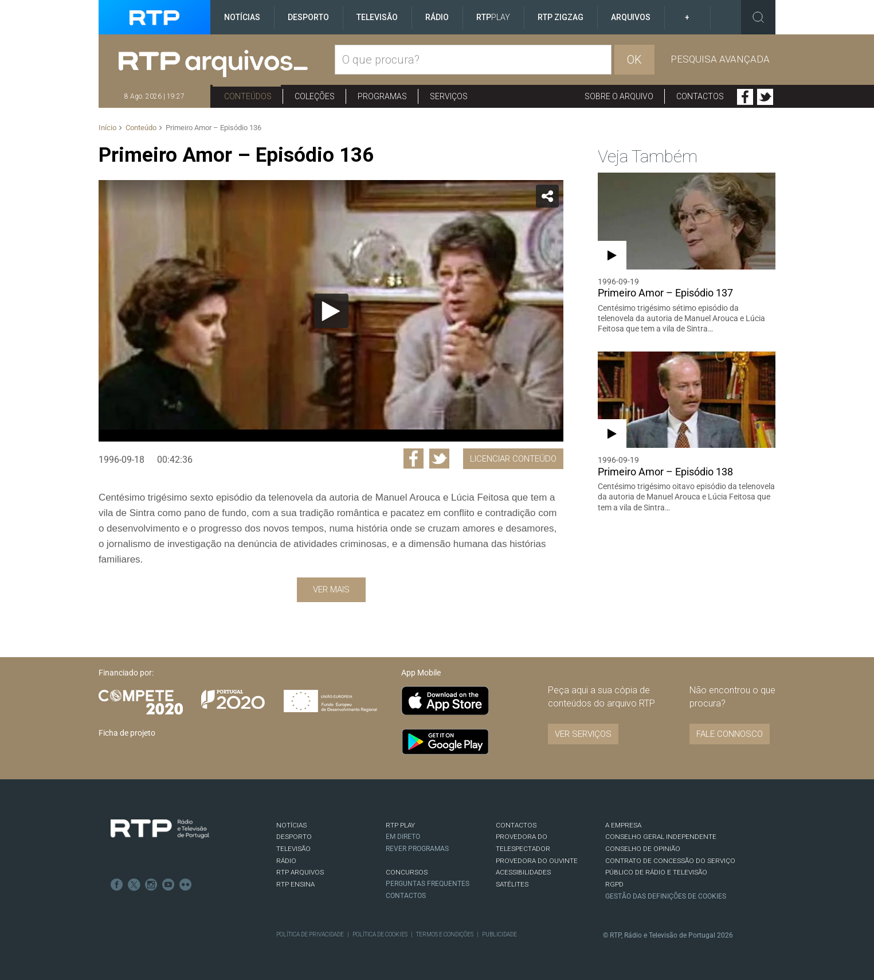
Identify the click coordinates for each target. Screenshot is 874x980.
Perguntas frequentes (427, 884)
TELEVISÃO (293, 849)
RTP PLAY (400, 825)
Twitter (765, 97)
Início (107, 127)
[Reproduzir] (331, 311)
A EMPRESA (623, 825)
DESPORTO (294, 837)
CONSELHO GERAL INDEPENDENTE (660, 837)
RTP (493, 17)
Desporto (308, 17)
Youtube (168, 885)
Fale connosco (729, 734)
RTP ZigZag (560, 17)
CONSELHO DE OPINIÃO (642, 849)
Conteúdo (141, 127)
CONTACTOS (516, 825)
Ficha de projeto (127, 732)
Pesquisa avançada (720, 59)
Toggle (758, 17)
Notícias (242, 17)
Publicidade (499, 934)
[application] (331, 311)
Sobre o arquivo (619, 96)
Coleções (315, 96)
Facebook (745, 97)
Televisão (377, 17)
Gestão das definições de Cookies (665, 896)
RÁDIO (286, 861)
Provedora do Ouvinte (537, 861)
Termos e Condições (444, 934)
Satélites (512, 884)
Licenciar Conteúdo (513, 459)
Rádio (437, 17)
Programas (382, 96)
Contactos (700, 96)
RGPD (614, 884)
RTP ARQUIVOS (300, 872)
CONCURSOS (407, 872)
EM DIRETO (403, 837)
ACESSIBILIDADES (523, 872)
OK (634, 60)
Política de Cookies (379, 934)
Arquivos (630, 17)
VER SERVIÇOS (583, 734)
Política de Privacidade (310, 934)
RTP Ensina (295, 884)
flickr (185, 885)
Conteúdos (248, 96)
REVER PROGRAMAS (417, 849)
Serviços (449, 96)
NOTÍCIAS (291, 825)
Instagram (151, 885)
